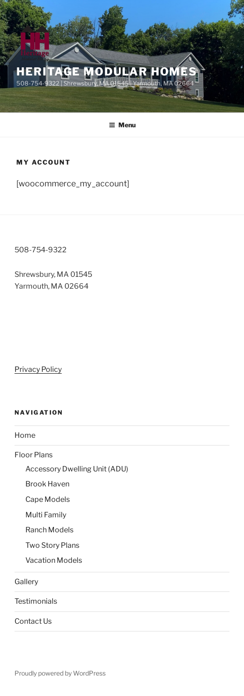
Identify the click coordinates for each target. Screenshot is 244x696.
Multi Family (45, 515)
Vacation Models (53, 560)
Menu (122, 125)
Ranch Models (49, 530)
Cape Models (47, 499)
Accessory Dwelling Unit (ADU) (76, 469)
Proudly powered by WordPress (60, 673)
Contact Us (33, 621)
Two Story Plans (52, 545)
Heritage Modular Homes (106, 71)
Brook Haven (47, 484)
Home (25, 435)
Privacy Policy (38, 369)
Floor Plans (34, 455)
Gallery (26, 581)
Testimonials (36, 601)
